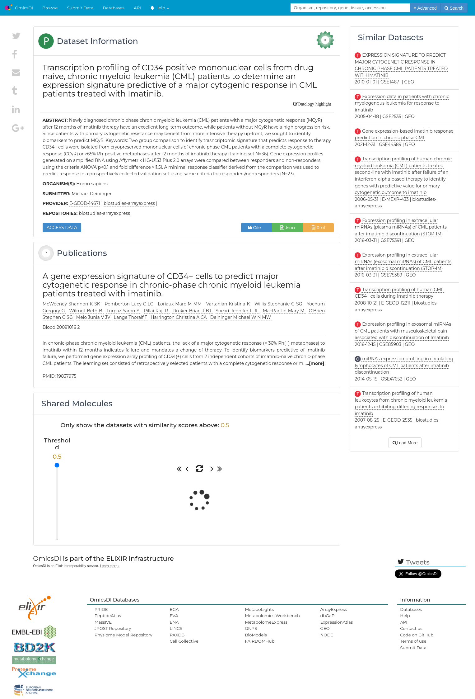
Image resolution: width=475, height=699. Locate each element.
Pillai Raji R (157, 311)
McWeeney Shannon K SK (72, 304)
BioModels (256, 634)
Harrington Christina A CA (179, 317)
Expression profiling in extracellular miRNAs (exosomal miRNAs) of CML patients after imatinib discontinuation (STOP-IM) (403, 261)
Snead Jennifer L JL (238, 311)
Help (160, 7)
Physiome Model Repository (123, 634)
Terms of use (413, 641)
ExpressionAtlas (336, 622)
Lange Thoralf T (131, 317)
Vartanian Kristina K (228, 304)
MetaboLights (259, 609)
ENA (174, 622)
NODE (326, 634)
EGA (174, 609)
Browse (50, 7)
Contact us (411, 628)
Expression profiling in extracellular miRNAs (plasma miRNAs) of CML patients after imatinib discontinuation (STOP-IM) (401, 227)
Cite (257, 227)
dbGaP (327, 615)
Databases (113, 7)
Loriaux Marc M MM (180, 304)
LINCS (176, 628)
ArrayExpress (333, 609)
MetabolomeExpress (266, 622)
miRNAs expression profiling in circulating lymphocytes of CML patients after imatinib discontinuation (404, 365)
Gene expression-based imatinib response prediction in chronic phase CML (404, 134)
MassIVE (103, 622)
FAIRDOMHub (259, 641)
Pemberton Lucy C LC (130, 304)
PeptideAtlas (108, 615)
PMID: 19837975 (60, 376)
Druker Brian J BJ (192, 311)
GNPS (251, 628)
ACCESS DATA (62, 227)
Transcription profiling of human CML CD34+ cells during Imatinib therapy (399, 293)
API (137, 7)
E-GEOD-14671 (84, 203)
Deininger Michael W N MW (241, 317)
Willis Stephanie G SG (279, 304)
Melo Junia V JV (94, 317)
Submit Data (80, 7)
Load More (405, 442)
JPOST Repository (113, 628)
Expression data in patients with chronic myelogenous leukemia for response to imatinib (402, 103)
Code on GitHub (416, 634)
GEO (324, 628)
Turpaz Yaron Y (123, 311)
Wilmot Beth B (86, 311)
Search (454, 8)
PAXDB (177, 634)
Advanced (425, 8)
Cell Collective (184, 641)
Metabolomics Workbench (272, 615)
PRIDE (101, 609)
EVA (174, 615)
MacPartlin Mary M (284, 311)
